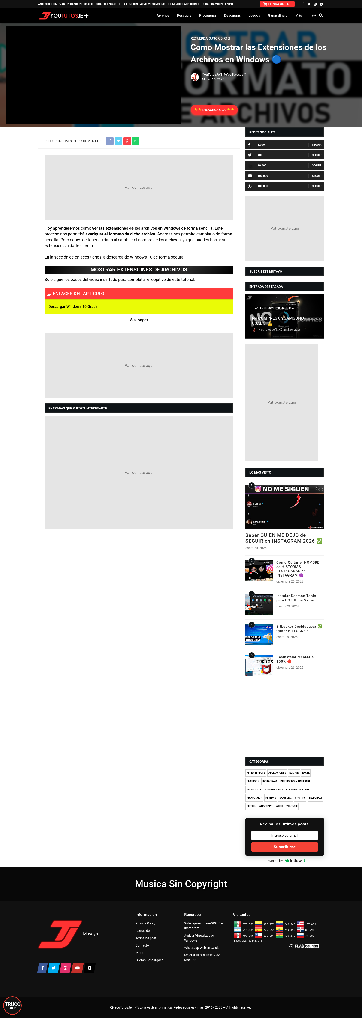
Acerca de (143, 931)
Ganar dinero (278, 15)
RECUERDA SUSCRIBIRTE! (210, 38)
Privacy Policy (145, 923)
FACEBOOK (253, 781)
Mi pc (139, 953)
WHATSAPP (265, 806)
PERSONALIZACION (297, 789)
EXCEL (306, 772)
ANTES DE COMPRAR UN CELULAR (275, 307)
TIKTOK (251, 806)
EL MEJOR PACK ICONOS (184, 4)
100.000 (258, 176)
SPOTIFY (300, 797)
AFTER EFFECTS (256, 772)
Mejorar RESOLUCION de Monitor (202, 957)
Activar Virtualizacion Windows (199, 938)
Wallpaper (139, 320)
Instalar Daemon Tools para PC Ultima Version (297, 598)
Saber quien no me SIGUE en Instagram (204, 925)
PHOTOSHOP (254, 797)
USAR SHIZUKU (106, 4)
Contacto (142, 945)
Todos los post (146, 938)
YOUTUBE (292, 806)
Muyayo (90, 933)
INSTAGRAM (269, 781)
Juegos (254, 15)
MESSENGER (254, 789)
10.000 (257, 165)
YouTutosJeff (212, 74)
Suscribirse (285, 847)
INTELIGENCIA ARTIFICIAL (295, 781)
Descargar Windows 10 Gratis (72, 306)
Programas (208, 15)
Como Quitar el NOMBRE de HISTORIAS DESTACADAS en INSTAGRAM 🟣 (297, 568)
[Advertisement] (139, 187)
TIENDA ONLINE (277, 4)
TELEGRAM (315, 797)
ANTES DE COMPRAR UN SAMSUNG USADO (65, 4)
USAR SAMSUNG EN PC (218, 4)
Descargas (232, 15)
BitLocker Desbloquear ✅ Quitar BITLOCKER (299, 628)
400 (255, 155)
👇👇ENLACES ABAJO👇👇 (214, 110)
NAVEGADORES (274, 789)
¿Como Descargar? (149, 960)
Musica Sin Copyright (181, 883)
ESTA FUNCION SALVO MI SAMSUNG (142, 4)
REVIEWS (270, 797)
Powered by (284, 860)
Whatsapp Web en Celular (202, 948)
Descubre (184, 15)
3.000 (256, 145)
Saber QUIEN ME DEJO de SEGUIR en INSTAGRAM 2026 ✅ (284, 538)
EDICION (294, 772)
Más (298, 15)
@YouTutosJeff (234, 74)
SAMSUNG (285, 797)
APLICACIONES (277, 772)
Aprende (163, 15)
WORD (279, 806)
